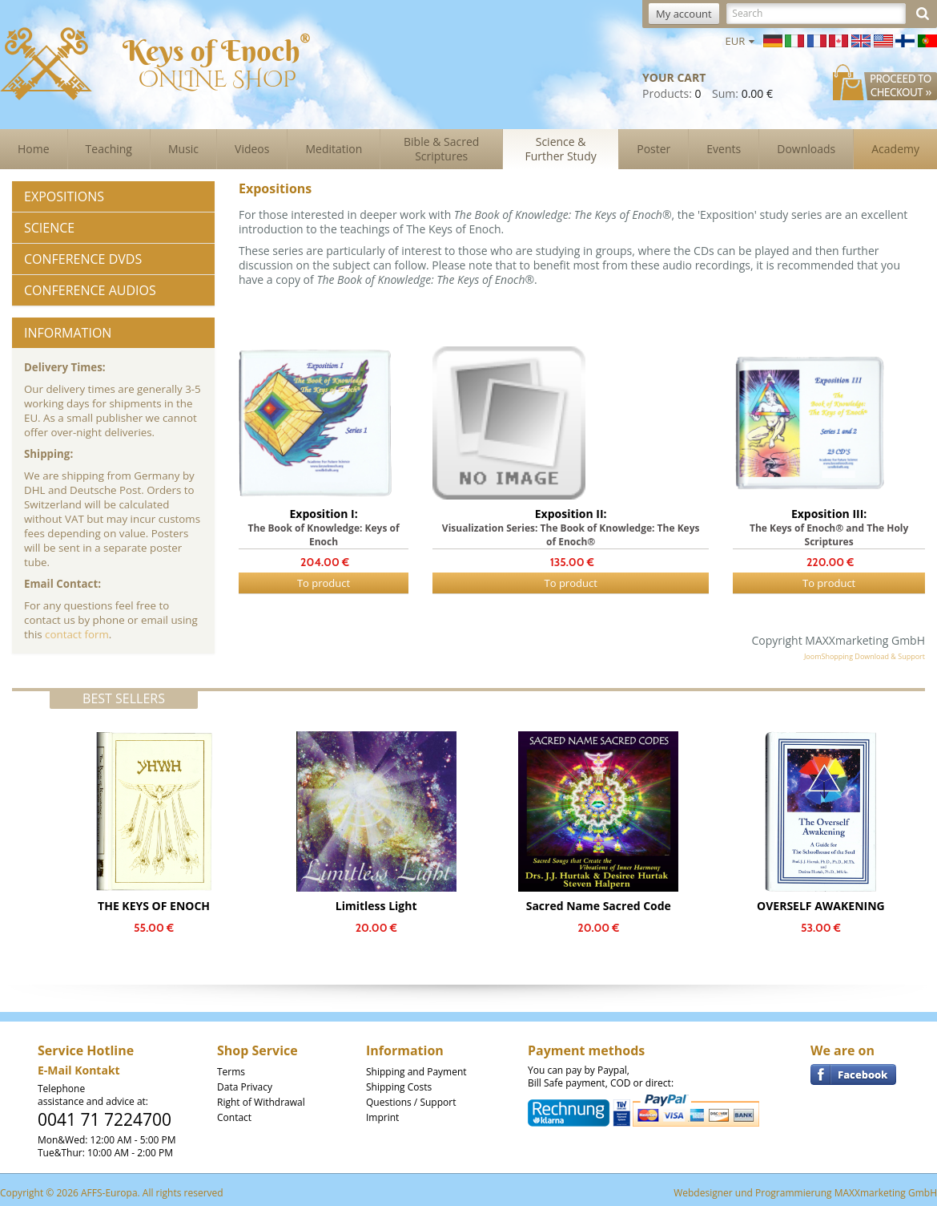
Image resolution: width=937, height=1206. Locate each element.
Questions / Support (411, 1102)
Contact (234, 1117)
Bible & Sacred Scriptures (441, 149)
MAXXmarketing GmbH (885, 1193)
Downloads (806, 148)
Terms (231, 1072)
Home (34, 148)
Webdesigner (703, 1193)
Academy (895, 148)
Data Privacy (244, 1087)
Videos (252, 148)
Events (723, 148)
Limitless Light (376, 905)
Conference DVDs (83, 259)
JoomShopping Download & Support (864, 656)
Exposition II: (571, 513)
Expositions (64, 196)
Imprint (382, 1117)
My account (684, 13)
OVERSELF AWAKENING (821, 905)
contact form (77, 634)
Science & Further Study (561, 149)
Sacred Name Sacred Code (598, 905)
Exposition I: (323, 513)
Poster (653, 148)
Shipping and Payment (416, 1072)
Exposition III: (829, 513)
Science (49, 228)
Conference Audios (90, 290)
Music (183, 148)
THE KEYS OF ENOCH (154, 905)
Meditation (333, 148)
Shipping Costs (399, 1087)
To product (323, 583)
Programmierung (793, 1193)
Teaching (109, 148)
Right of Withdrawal (261, 1102)
